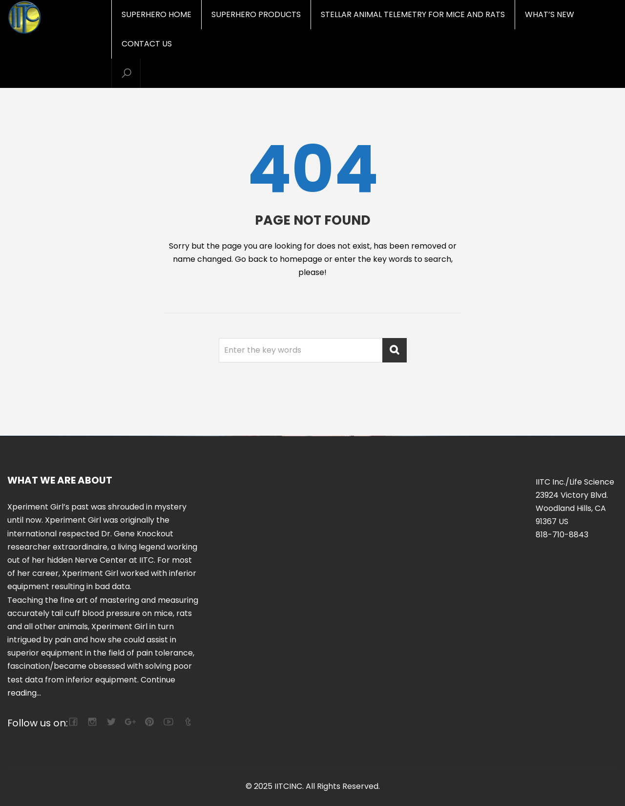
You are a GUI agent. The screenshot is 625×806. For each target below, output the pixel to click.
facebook (73, 722)
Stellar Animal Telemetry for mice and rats (413, 14)
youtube (168, 722)
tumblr (187, 722)
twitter (111, 722)
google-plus (130, 722)
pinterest (149, 722)
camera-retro (92, 722)
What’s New (549, 14)
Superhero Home (156, 14)
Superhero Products (256, 14)
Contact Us (147, 43)
